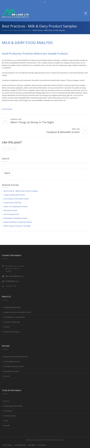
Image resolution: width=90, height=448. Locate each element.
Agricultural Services (11, 371)
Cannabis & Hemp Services (14, 366)
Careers (7, 327)
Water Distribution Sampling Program (18, 222)
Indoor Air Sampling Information (16, 206)
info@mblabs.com (12, 281)
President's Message (12, 322)
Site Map (31, 445)
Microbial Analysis (10, 210)
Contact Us (42, 445)
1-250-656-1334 (10, 286)
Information (27, 30)
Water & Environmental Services (16, 356)
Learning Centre (10, 416)
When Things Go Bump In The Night (32, 122)
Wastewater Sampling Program (15, 218)
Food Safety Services (12, 361)
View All (6, 376)
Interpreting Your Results (13, 406)
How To (6, 401)
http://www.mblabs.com (14, 276)
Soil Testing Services (11, 214)
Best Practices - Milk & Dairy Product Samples (21, 191)
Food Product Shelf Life (12, 202)
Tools (6, 420)
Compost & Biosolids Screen (63, 132)
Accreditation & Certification (14, 317)
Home (4, 30)
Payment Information (12, 332)
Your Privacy (7, 445)
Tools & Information (15, 30)
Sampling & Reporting (12, 307)
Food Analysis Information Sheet (16, 199)
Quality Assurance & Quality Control (17, 312)
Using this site (20, 445)
